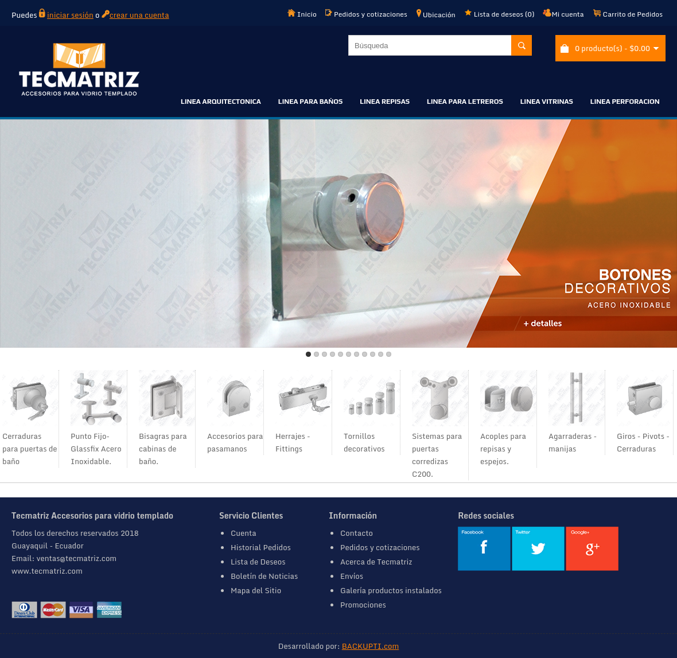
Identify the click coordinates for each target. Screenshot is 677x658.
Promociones (363, 604)
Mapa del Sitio (256, 590)
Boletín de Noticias (264, 576)
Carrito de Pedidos (628, 14)
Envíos (351, 576)
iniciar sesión (70, 15)
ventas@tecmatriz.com (77, 558)
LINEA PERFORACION (625, 102)
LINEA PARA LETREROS (465, 102)
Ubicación (436, 14)
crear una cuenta (139, 15)
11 (388, 354)
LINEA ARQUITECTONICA (221, 102)
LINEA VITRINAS (546, 102)
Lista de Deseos (258, 561)
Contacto (356, 533)
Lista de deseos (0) (499, 14)
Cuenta (243, 533)
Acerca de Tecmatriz (376, 561)
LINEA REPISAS (385, 102)
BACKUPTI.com (370, 646)
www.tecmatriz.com (47, 570)
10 (380, 354)
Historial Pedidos (261, 547)
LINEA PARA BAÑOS (310, 102)
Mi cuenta (563, 14)
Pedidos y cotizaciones (366, 14)
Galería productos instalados (391, 590)
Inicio (302, 14)
